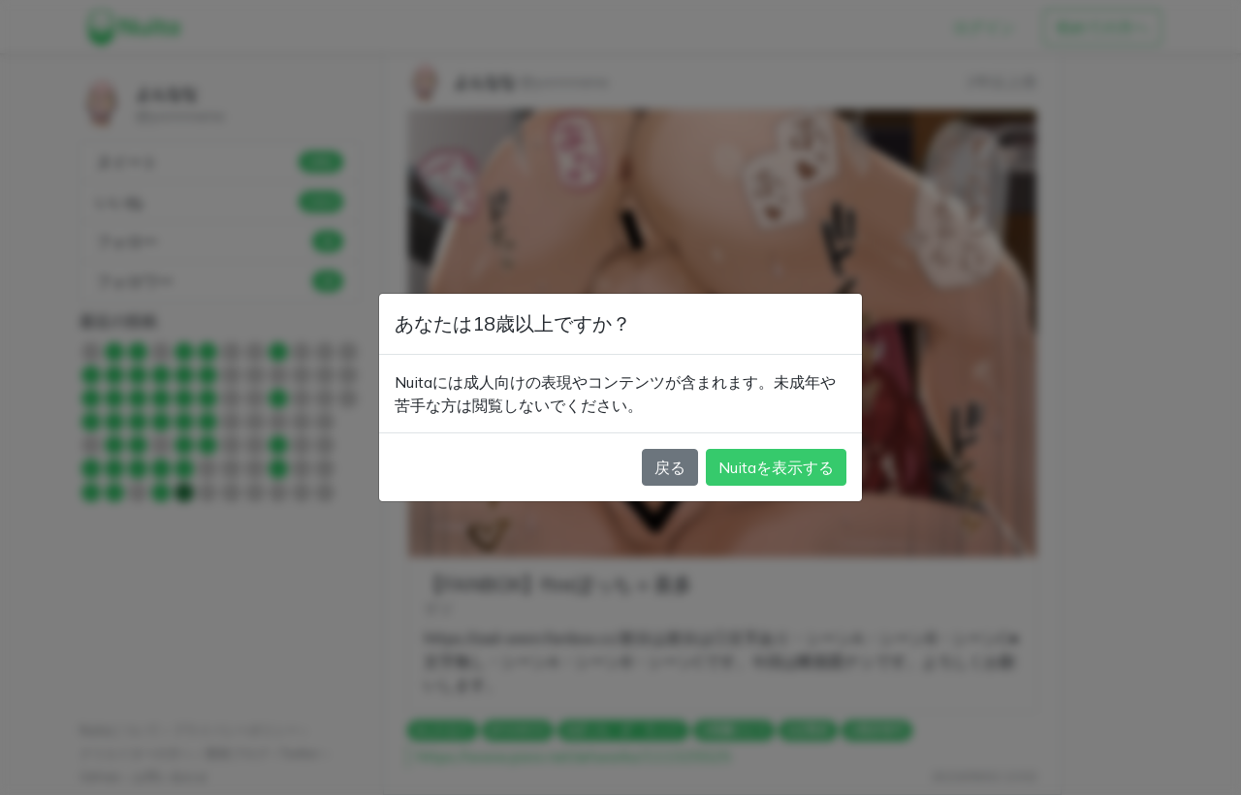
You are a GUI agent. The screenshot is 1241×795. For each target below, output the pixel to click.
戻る (669, 467)
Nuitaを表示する (776, 467)
